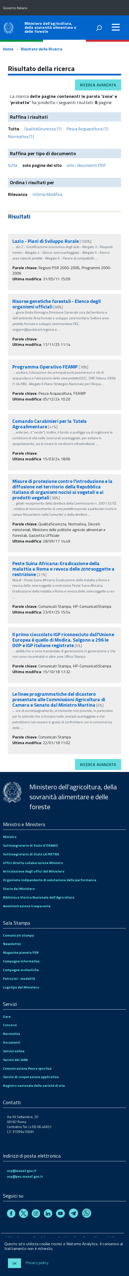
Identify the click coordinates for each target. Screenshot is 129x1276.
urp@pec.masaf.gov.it (25, 1176)
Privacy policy (37, 1263)
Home (8, 49)
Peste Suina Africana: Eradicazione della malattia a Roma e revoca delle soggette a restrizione (63, 568)
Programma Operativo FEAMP (45, 366)
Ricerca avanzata (98, 85)
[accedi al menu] (116, 27)
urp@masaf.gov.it (21, 1170)
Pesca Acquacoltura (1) (87, 128)
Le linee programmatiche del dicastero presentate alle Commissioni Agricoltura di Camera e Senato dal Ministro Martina (58, 699)
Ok (14, 1263)
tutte (13, 165)
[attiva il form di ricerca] (98, 28)
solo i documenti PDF (86, 165)
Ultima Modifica (47, 194)
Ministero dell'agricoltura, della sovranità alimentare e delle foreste (50, 27)
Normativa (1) (21, 136)
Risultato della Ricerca (41, 49)
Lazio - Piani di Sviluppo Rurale (45, 241)
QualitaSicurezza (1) (42, 128)
